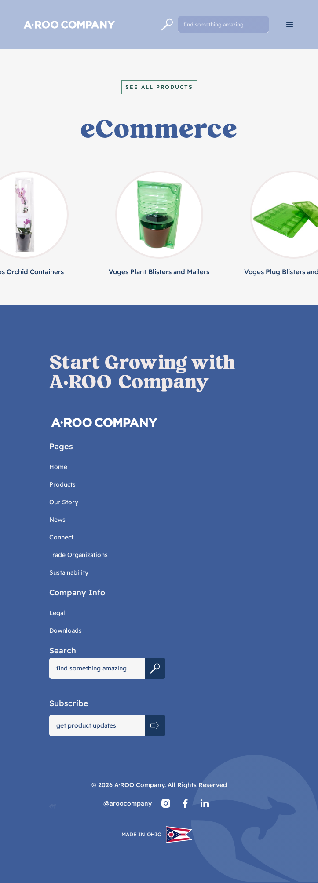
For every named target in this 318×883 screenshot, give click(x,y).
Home (58, 467)
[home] (87, 24)
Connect (61, 537)
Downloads (65, 630)
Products (62, 484)
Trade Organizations (78, 555)
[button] (289, 24)
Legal (57, 613)
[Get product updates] (97, 725)
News (57, 520)
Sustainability (68, 572)
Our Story (63, 502)
